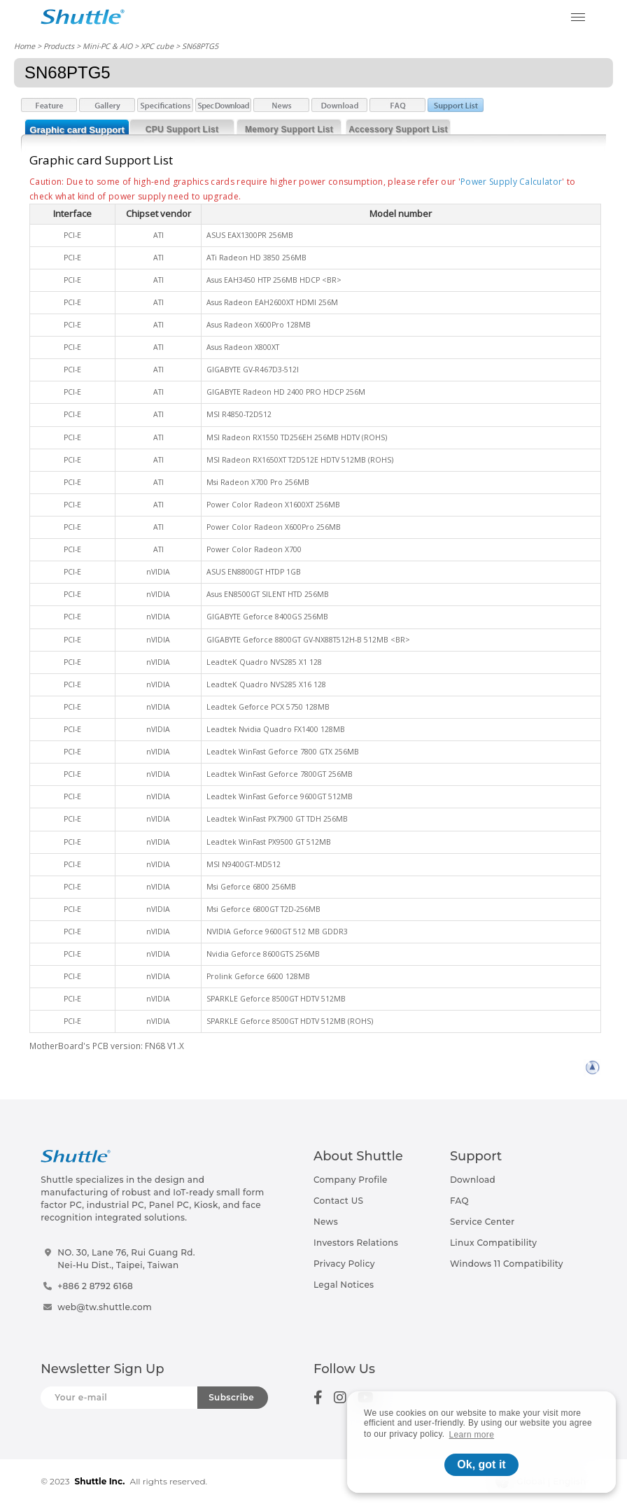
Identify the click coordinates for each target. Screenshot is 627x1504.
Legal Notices (344, 1284)
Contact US (338, 1200)
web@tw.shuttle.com (104, 1307)
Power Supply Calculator (511, 182)
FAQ (459, 1200)
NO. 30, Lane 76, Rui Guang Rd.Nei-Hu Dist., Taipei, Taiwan (126, 1258)
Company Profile (351, 1179)
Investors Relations (356, 1242)
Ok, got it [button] (481, 1464)
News (326, 1221)
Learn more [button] (472, 1435)
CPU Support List (182, 129)
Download (472, 1179)
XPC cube (157, 46)
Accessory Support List (398, 129)
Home (24, 46)
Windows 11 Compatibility (506, 1263)
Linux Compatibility (493, 1242)
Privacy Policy (344, 1263)
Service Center (482, 1221)
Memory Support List (289, 129)
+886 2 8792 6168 (95, 1286)
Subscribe (231, 1397)
